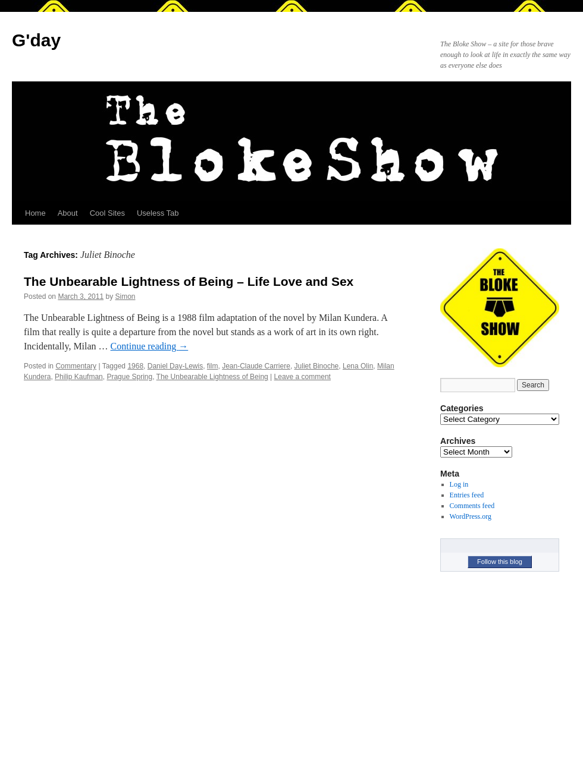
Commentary (75, 366)
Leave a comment (302, 377)
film (212, 366)
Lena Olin (358, 366)
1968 (135, 366)
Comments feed (472, 506)
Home (35, 213)
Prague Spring (129, 377)
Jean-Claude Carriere (256, 366)
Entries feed (467, 495)
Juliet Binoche (316, 366)
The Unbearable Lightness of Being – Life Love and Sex (188, 281)
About (68, 213)
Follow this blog (499, 561)
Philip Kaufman (79, 377)
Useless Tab (158, 213)
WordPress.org (470, 516)
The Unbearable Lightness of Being (212, 377)
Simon (125, 296)
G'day (36, 40)
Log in (459, 484)
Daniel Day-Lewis (175, 366)
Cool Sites (107, 213)
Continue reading (150, 346)
